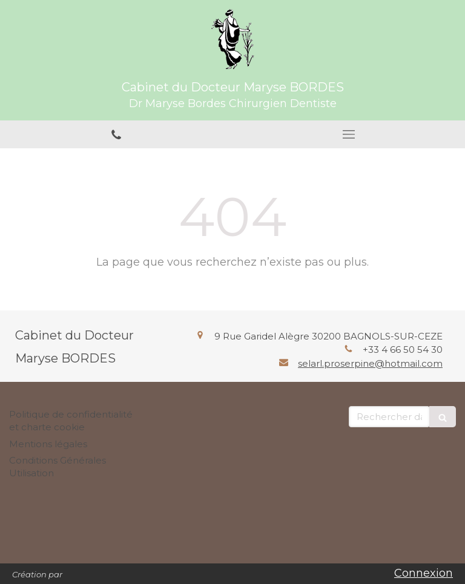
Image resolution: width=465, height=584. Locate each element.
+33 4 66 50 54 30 (403, 349)
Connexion (423, 573)
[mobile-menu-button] (348, 134)
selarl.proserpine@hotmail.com (370, 363)
